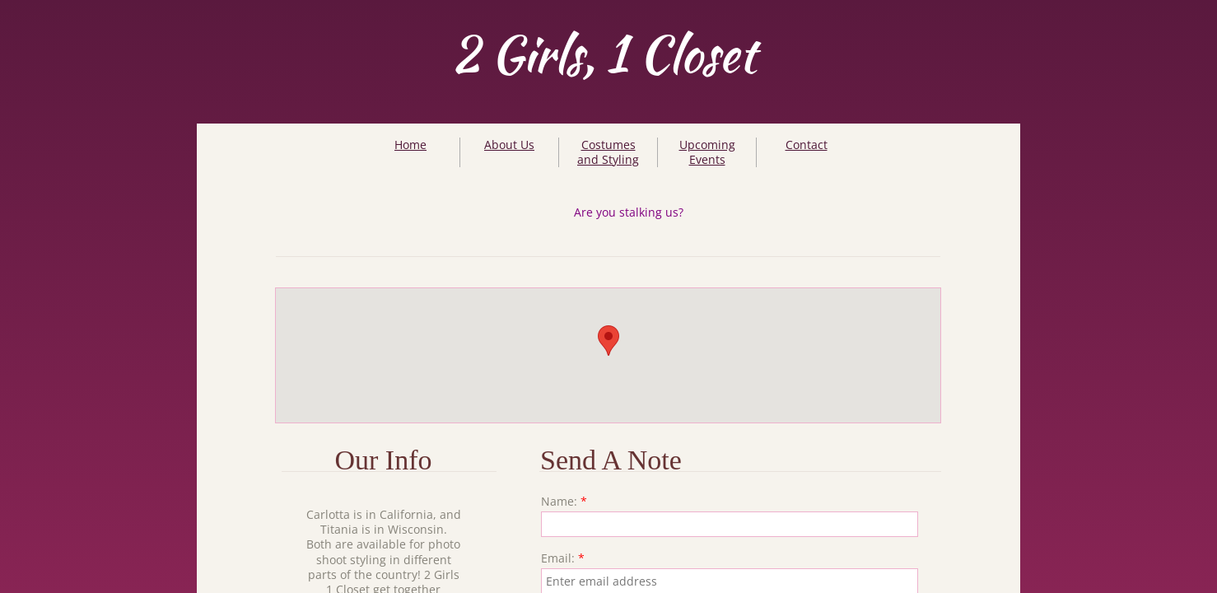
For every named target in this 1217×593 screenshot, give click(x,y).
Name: (564, 501)
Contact (807, 144)
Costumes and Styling (608, 152)
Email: (563, 558)
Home (410, 144)
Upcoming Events (707, 152)
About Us (509, 144)
